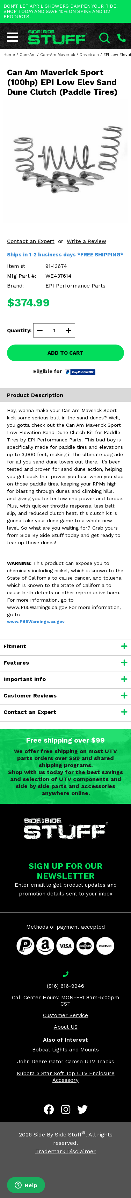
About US (66, 1027)
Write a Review (86, 241)
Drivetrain (89, 54)
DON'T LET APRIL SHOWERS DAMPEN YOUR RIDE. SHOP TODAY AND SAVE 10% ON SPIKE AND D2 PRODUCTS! (60, 11)
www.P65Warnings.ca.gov (36, 621)
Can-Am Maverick (57, 54)
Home (9, 54)
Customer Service (65, 1015)
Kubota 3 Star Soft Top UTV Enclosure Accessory (66, 1076)
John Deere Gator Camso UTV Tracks (65, 1061)
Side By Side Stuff (60, 1134)
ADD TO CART (65, 353)
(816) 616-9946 (65, 986)
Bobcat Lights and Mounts (65, 1050)
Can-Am (28, 54)
